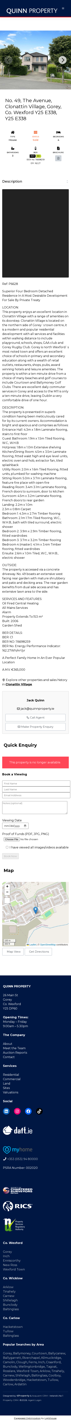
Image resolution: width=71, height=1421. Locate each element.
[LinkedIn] (6, 1111)
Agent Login (34, 1400)
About (7, 1044)
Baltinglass (11, 1309)
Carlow (8, 1384)
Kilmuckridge (51, 1358)
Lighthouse (50, 1418)
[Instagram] (17, 1111)
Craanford (53, 1362)
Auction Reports (15, 1052)
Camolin (9, 1362)
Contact (9, 1057)
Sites (6, 1088)
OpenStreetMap (48, 944)
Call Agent (35, 717)
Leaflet (31, 944)
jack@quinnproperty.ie (37, 708)
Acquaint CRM (40, 1395)
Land (6, 1083)
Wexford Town (14, 1269)
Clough (21, 1362)
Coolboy (55, 1375)
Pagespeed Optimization (27, 1418)
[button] (35, 910)
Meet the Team (14, 1048)
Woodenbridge (14, 1380)
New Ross (10, 1265)
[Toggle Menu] (63, 8)
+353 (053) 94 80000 (22, 1159)
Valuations (10, 1092)
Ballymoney (22, 1353)
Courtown (39, 1353)
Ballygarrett (12, 1358)
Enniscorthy (12, 1260)
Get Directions (39, 951)
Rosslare (9, 1371)
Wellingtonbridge (32, 1366)
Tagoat (51, 1366)
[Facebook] (28, 1111)
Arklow (8, 1287)
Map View (14, 951)
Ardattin (20, 1384)
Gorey (7, 1252)
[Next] (62, 60)
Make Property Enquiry (35, 726)
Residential (11, 1074)
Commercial (12, 1079)
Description (12, 181)
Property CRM (10, 1400)
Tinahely (9, 1291)
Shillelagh (10, 1300)
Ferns (33, 1362)
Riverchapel (31, 1358)
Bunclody (10, 1305)
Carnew (8, 1296)
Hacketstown (13, 1327)
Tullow (8, 1331)
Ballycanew (56, 1353)
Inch (6, 1256)
